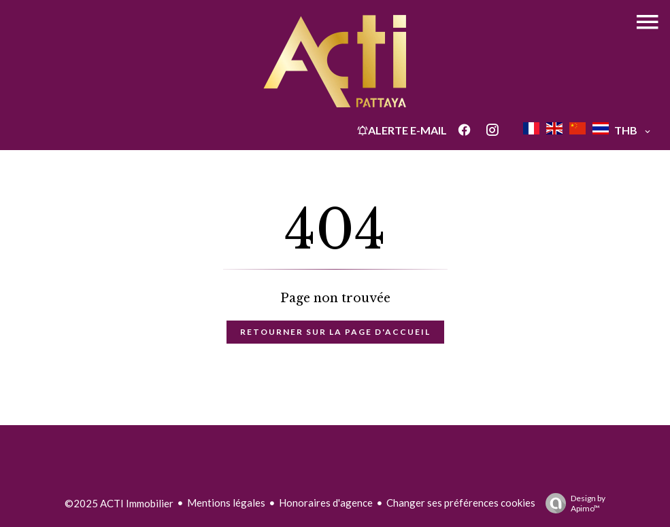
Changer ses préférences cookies (460, 502)
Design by (572, 503)
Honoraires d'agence (326, 502)
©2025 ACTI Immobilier (119, 503)
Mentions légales (226, 502)
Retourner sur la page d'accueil (335, 332)
